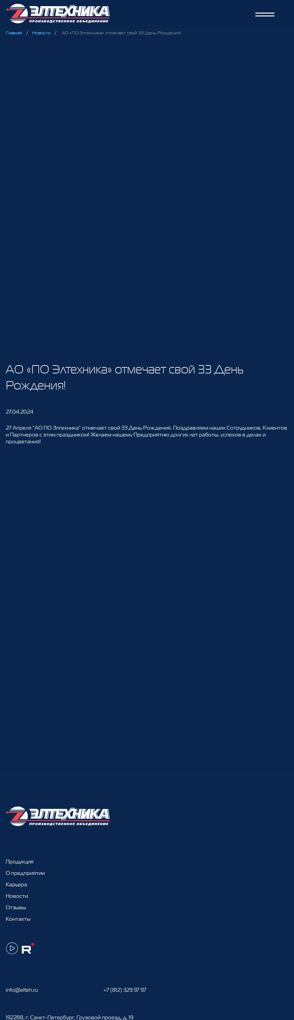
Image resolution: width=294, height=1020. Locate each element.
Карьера (16, 884)
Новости (41, 33)
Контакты (18, 918)
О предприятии (25, 873)
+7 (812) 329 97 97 (124, 989)
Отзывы (16, 907)
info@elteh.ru (22, 989)
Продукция (20, 861)
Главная (14, 33)
